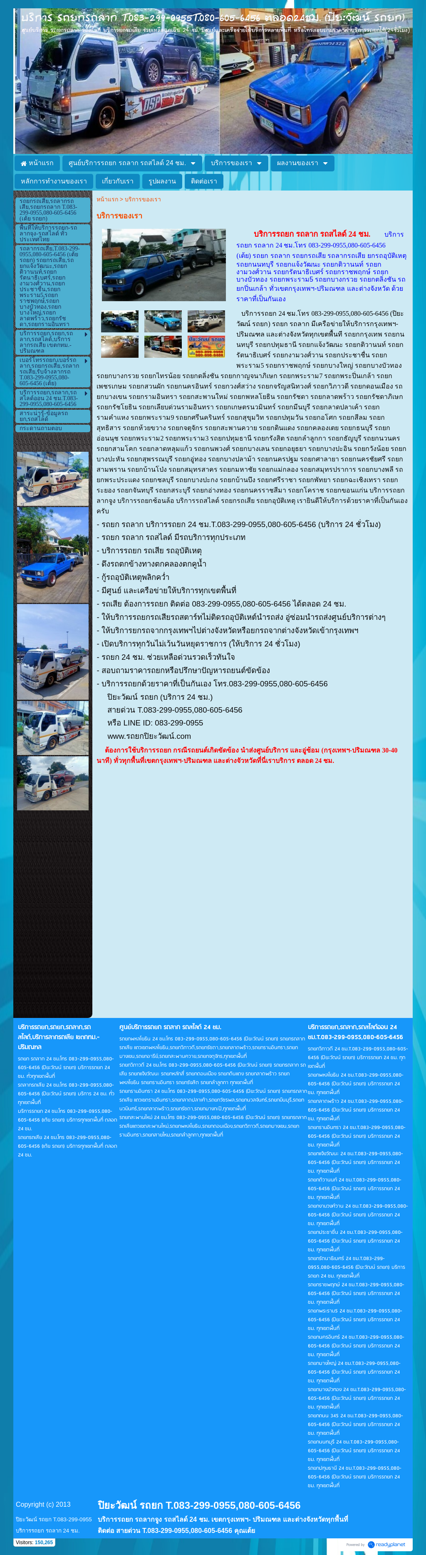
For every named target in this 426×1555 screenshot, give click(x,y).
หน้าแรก (107, 199)
